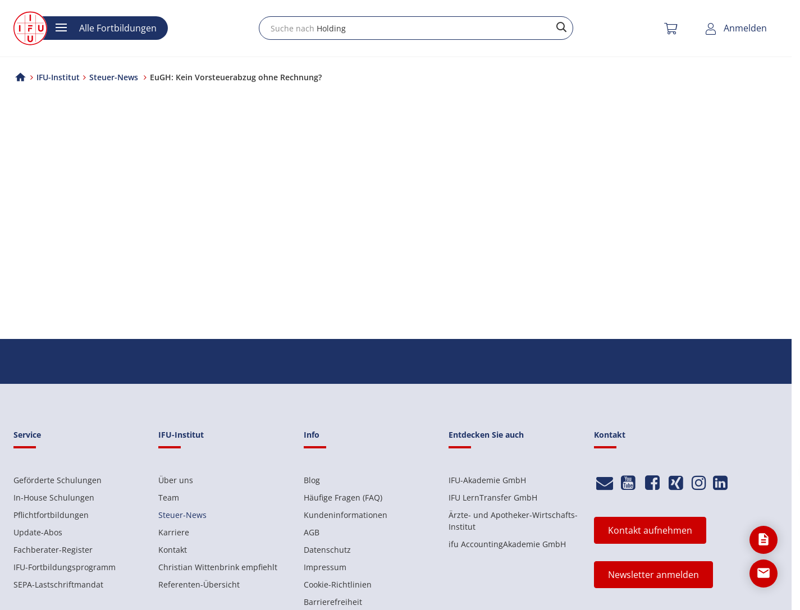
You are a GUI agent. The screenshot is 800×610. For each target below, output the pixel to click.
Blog (312, 480)
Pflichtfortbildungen (51, 515)
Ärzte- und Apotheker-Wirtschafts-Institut (513, 521)
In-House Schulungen (53, 497)
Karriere (173, 532)
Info (311, 434)
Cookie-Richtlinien (338, 584)
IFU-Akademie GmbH (487, 480)
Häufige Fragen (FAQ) (343, 497)
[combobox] (416, 28)
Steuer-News (182, 515)
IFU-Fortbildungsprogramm (64, 567)
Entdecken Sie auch (486, 434)
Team (168, 497)
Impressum (325, 567)
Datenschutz (327, 549)
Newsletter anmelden (653, 574)
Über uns (175, 480)
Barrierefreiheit (333, 602)
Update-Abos (37, 532)
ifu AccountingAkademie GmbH (507, 544)
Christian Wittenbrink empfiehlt (217, 567)
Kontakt (172, 549)
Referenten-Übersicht (199, 584)
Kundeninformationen (345, 515)
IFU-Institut (58, 77)
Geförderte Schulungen (57, 480)
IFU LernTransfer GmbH (493, 497)
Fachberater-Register (53, 549)
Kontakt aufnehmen (650, 530)
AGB (311, 532)
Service (27, 434)
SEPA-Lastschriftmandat (58, 584)
